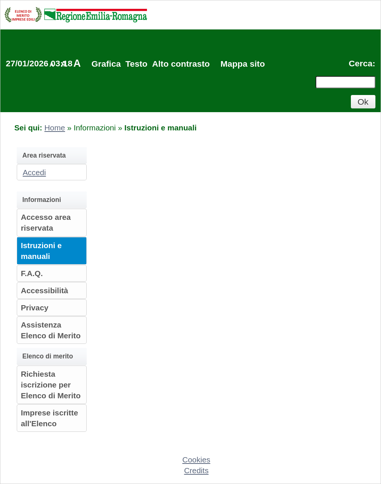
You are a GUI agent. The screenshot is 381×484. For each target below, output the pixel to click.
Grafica (106, 64)
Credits (196, 470)
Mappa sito (242, 64)
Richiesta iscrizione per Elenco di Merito (51, 385)
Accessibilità (44, 290)
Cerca (360, 63)
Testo (136, 64)
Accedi (34, 172)
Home (54, 127)
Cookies (196, 459)
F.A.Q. (32, 273)
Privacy (34, 307)
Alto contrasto (181, 64)
